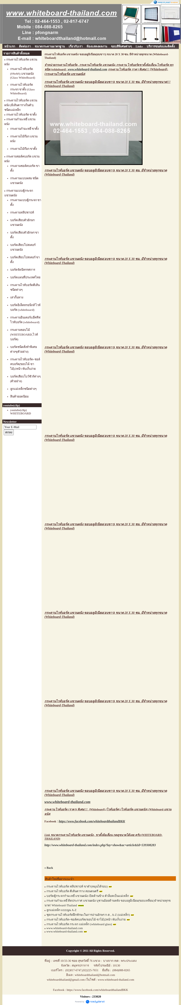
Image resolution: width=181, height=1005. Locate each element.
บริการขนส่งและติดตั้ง (161, 46)
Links (139, 46)
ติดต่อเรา (25, 46)
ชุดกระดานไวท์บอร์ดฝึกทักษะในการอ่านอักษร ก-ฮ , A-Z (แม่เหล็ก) (88, 914)
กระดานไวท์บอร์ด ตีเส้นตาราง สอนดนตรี (72, 891)
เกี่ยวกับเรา (76, 46)
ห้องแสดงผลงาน (96, 46)
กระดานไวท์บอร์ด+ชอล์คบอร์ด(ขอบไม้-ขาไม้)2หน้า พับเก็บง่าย (86, 919)
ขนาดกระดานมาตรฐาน (50, 46)
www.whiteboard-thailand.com (64, 928)
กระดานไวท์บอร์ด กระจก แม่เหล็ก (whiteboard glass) (79, 924)
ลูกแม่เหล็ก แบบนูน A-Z (61, 910)
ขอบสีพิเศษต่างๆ (121, 46)
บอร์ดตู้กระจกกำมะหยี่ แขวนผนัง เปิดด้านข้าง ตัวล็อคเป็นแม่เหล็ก (87, 895)
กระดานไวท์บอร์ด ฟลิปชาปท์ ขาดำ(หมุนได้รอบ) (77, 886)
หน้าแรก (9, 46)
